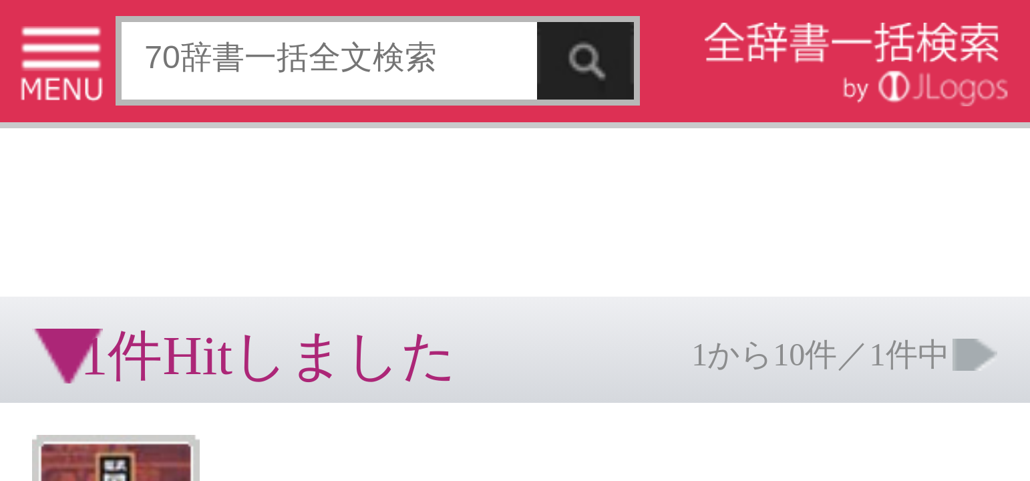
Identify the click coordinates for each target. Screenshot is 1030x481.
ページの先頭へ (164, 252)
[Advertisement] (107, 43)
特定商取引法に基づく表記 (47, 210)
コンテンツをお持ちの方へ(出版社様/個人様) (77, 219)
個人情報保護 (115, 210)
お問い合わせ (163, 210)
